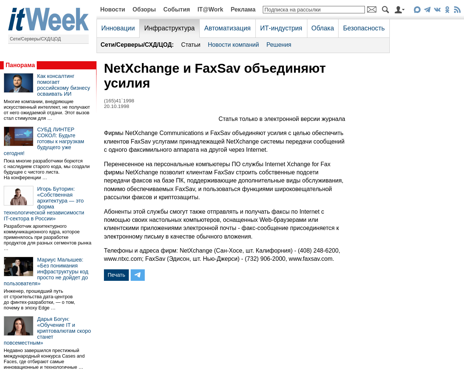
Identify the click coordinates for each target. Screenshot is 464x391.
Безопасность (364, 28)
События (176, 9)
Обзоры (144, 9)
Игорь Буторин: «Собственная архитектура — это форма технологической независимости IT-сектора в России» (44, 203)
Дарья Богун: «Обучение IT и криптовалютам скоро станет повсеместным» (47, 331)
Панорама (20, 65)
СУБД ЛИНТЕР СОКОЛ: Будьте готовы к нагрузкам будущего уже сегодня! (44, 141)
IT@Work (210, 9)
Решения (279, 45)
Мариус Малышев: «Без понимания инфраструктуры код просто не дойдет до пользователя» (46, 271)
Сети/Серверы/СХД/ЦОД (35, 39)
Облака (322, 28)
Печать (116, 275)
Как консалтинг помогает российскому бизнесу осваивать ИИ (63, 85)
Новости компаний (233, 45)
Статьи (190, 45)
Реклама (243, 9)
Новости (112, 9)
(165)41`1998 (119, 101)
